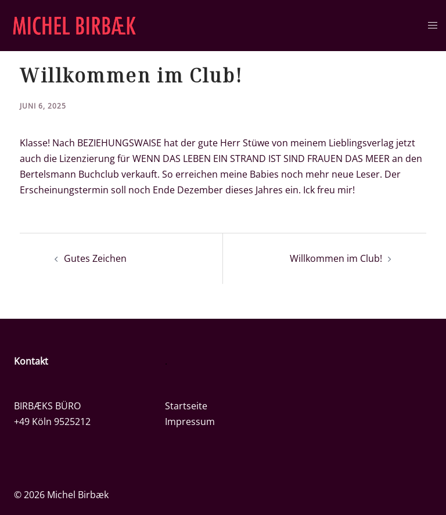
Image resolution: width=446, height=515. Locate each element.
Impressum (190, 421)
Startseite (186, 405)
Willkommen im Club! (336, 258)
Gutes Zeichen (95, 258)
